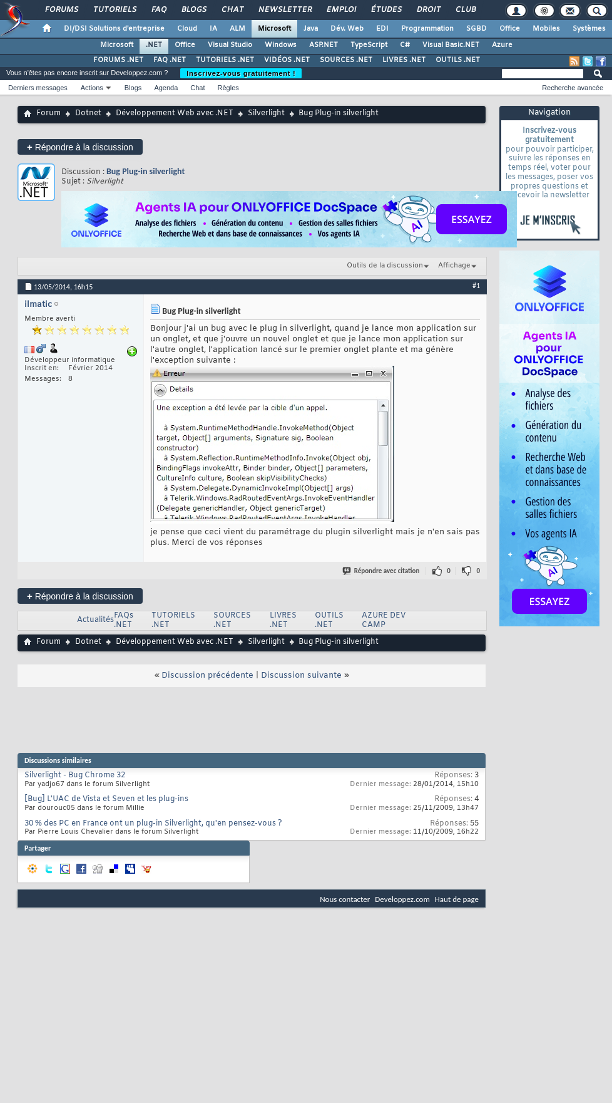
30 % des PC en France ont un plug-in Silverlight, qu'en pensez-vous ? (153, 824)
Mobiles (546, 28)
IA (213, 28)
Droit (428, 10)
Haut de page (457, 899)
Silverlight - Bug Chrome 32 (74, 775)
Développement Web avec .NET (174, 113)
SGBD (476, 28)
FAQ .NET (169, 60)
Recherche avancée (572, 87)
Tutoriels (114, 10)
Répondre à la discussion (80, 147)
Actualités (95, 620)
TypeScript (368, 45)
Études (385, 10)
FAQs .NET (123, 620)
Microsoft (274, 28)
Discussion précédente (207, 675)
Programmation (427, 28)
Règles (228, 87)
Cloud (187, 28)
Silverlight (266, 113)
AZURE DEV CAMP (383, 620)
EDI (382, 28)
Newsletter (284, 10)
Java (310, 28)
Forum (48, 113)
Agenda (166, 87)
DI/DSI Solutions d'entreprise (114, 28)
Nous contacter (345, 899)
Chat (232, 10)
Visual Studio (230, 45)
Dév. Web (347, 28)
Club (465, 10)
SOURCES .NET (346, 60)
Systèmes (589, 28)
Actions (92, 87)
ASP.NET (323, 45)
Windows (281, 45)
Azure (502, 45)
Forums (61, 10)
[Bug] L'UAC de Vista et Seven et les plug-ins (106, 799)
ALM (237, 28)
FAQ (158, 10)
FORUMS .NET (118, 60)
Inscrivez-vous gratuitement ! (240, 73)
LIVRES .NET (404, 60)
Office (509, 28)
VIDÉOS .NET (287, 60)
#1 (476, 285)
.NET (154, 45)
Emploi (341, 10)
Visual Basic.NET (450, 45)
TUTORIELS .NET (225, 60)
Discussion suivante (301, 675)
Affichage (454, 265)
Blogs (193, 10)
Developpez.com (402, 899)
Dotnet (88, 113)
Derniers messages (38, 87)
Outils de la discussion (385, 265)
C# (405, 45)
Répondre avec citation (382, 571)
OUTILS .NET (458, 60)
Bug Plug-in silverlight (145, 171)
